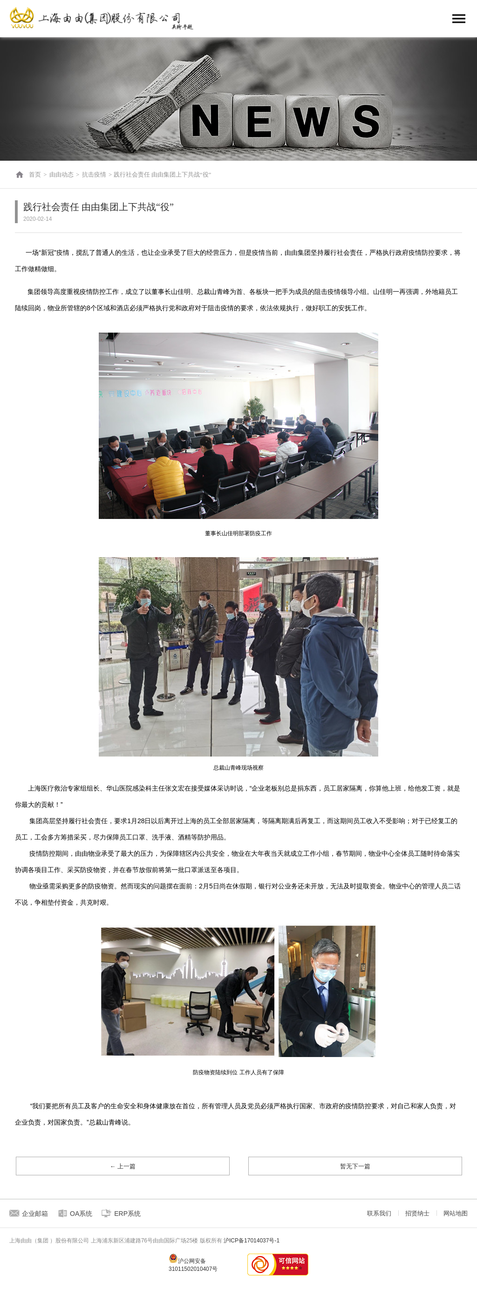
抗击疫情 (94, 174)
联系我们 (379, 1213)
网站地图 (455, 1213)
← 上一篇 (123, 1166)
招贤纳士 (417, 1213)
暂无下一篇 (355, 1166)
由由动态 (61, 174)
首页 (35, 174)
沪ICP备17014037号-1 (251, 1240)
